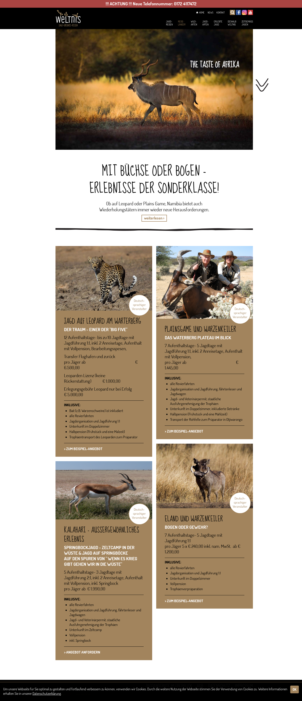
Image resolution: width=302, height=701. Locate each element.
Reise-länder (169, 23)
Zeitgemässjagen (245, 23)
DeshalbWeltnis (227, 23)
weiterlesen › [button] (154, 218)
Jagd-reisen (155, 23)
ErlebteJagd (211, 23)
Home (195, 13)
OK (294, 689)
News (207, 13)
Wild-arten (183, 23)
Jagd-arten (196, 23)
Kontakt (219, 13)
